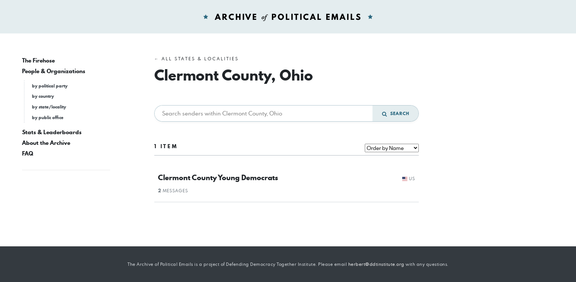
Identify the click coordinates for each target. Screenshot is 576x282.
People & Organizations (53, 71)
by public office (48, 117)
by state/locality (49, 107)
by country (43, 96)
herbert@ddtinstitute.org (376, 264)
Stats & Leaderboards (52, 132)
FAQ (27, 153)
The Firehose (38, 60)
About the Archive (46, 143)
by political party (50, 86)
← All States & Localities (196, 58)
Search (395, 113)
